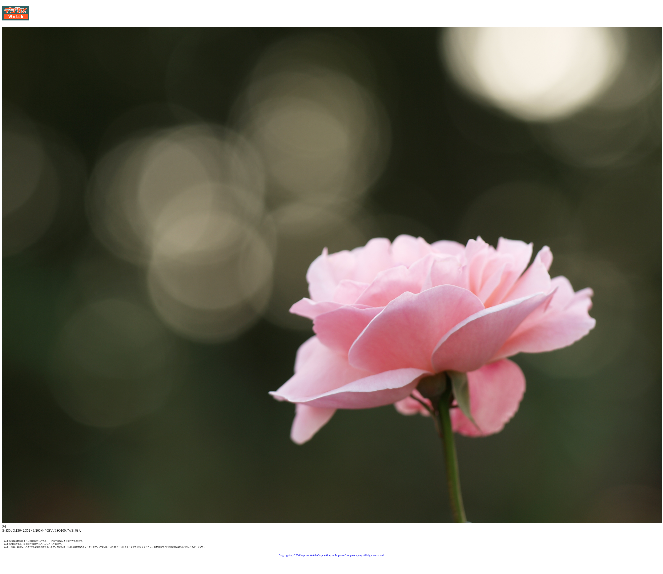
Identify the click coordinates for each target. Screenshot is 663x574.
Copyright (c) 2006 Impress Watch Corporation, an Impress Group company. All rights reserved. (331, 555)
